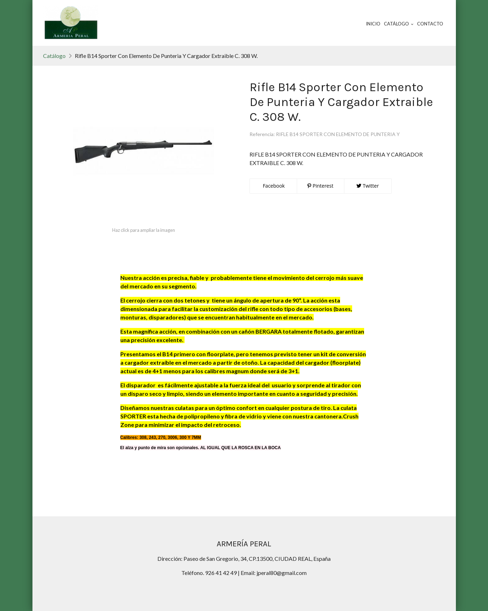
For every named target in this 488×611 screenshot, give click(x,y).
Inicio (373, 24)
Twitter (367, 185)
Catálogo (54, 55)
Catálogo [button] (399, 24)
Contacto (430, 24)
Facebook (273, 185)
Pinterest (320, 185)
